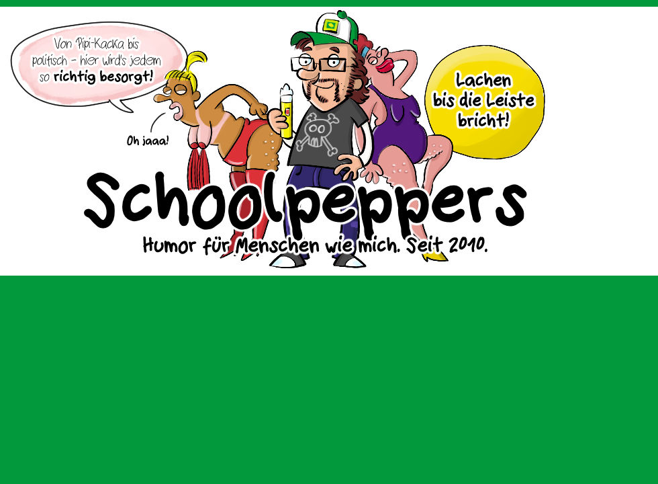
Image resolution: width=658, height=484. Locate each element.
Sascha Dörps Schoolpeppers (329, 141)
